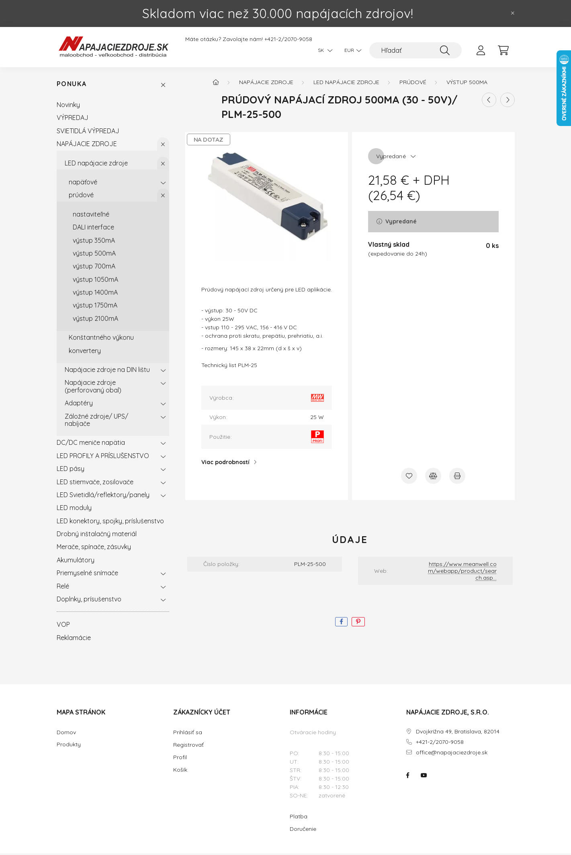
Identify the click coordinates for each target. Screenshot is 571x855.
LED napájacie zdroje (96, 164)
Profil (180, 758)
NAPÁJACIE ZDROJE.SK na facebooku (408, 776)
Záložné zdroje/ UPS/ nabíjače (96, 421)
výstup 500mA (94, 254)
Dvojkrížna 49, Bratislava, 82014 (457, 733)
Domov (66, 734)
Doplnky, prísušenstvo (89, 600)
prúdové (81, 196)
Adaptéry (79, 404)
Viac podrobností (225, 463)
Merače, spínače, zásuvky (94, 548)
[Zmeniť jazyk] (323, 50)
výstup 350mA (94, 242)
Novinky (68, 106)
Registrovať (188, 746)
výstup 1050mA (95, 281)
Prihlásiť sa (187, 733)
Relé (63, 587)
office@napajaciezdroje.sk (451, 753)
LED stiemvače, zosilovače (95, 483)
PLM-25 (247, 366)
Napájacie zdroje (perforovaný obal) (93, 387)
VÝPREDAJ (72, 119)
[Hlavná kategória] (216, 83)
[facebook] (341, 623)
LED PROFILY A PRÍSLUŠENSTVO (103, 457)
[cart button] (503, 50)
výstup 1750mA (95, 307)
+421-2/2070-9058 (288, 39)
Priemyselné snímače (87, 574)
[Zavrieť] (513, 13)
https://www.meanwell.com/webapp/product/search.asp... (462, 572)
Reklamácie (74, 639)
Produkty (69, 746)
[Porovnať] (433, 477)
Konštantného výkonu (101, 339)
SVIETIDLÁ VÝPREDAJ (88, 132)
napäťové (83, 183)
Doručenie (303, 830)
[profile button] (481, 50)
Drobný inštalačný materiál (97, 535)
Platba (298, 818)
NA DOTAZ (208, 141)
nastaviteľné (91, 215)
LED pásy (70, 470)
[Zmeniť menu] (350, 50)
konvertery (85, 352)
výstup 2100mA (95, 320)
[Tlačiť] (457, 477)
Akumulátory (75, 561)
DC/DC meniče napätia (91, 444)
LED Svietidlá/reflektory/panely (103, 496)
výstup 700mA (94, 267)
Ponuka (72, 85)
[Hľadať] (415, 50)
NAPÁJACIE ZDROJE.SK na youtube (424, 776)
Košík (180, 771)
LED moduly (74, 509)
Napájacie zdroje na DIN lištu (107, 371)
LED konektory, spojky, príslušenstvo (110, 522)
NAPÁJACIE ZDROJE (87, 145)
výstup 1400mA (95, 293)
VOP (63, 626)
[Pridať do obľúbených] (409, 477)
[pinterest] (358, 623)
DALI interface (93, 228)
